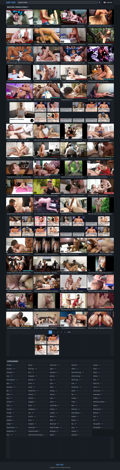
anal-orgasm (12, 379)
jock (53, 379)
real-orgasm (77, 413)
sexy (75, 427)
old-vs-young (77, 376)
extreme (32, 379)
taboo (96, 368)
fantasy (32, 394)
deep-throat (12, 427)
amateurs (11, 372)
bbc (9, 390)
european (32, 376)
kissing (53, 390)
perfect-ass (77, 387)
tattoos (97, 376)
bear (10, 398)
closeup (10, 416)
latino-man (55, 405)
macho (53, 416)
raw (74, 405)
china (10, 405)
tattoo (96, 372)
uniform (97, 398)
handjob (32, 424)
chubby (10, 413)
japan (53, 368)
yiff (95, 420)
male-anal (54, 424)
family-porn (33, 390)
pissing (75, 398)
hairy (31, 420)
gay (31, 413)
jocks (53, 383)
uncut (96, 387)
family (31, 387)
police (75, 402)
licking (53, 409)
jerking (53, 376)
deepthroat (12, 431)
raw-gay (76, 409)
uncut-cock (98, 390)
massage (54, 431)
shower (97, 365)
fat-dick (32, 398)
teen (96, 379)
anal (10, 376)
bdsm (10, 394)
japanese (54, 372)
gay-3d (32, 416)
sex (74, 424)
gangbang (33, 409)
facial (31, 383)
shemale (76, 435)
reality (75, 416)
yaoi (96, 416)
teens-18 (97, 383)
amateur (11, 368)
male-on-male (56, 427)
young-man (98, 424)
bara (10, 383)
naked (53, 435)
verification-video (100, 402)
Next (69, 332)
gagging (32, 402)
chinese (10, 409)
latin (53, 398)
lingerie (54, 413)
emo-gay (32, 368)
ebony (31, 365)
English (109, 2)
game (31, 405)
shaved (75, 431)
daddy (10, 424)
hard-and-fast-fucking (36, 435)
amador (11, 365)
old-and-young (78, 372)
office (75, 368)
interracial (54, 365)
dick (10, 435)
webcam (97, 413)
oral (74, 383)
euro (31, 372)
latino (53, 402)
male (53, 420)
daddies (10, 420)
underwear (98, 394)
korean (53, 394)
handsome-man (34, 431)
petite (75, 390)
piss (74, 394)
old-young (76, 379)
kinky (53, 387)
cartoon (11, 402)
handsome (33, 427)
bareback (11, 387)
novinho (75, 365)
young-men (98, 427)
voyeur (96, 405)
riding (75, 420)
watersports (98, 409)
